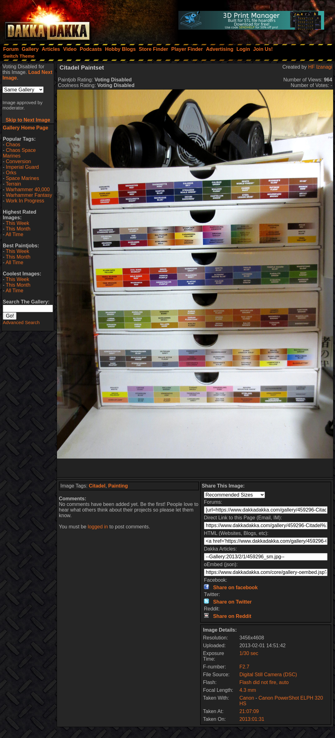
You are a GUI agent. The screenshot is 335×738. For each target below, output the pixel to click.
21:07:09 (249, 711)
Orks (11, 172)
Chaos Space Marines (19, 153)
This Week (17, 223)
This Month (18, 228)
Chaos (13, 144)
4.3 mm (247, 690)
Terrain (13, 184)
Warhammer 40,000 (28, 189)
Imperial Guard (22, 167)
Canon (246, 698)
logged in (98, 526)
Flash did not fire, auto (264, 682)
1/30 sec (248, 653)
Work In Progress (25, 200)
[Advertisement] (195, 468)
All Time (14, 234)
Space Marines (22, 178)
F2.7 (244, 666)
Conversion (18, 161)
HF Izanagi (320, 67)
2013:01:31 (251, 719)
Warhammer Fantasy (29, 195)
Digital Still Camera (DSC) (268, 674)
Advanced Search (21, 322)
